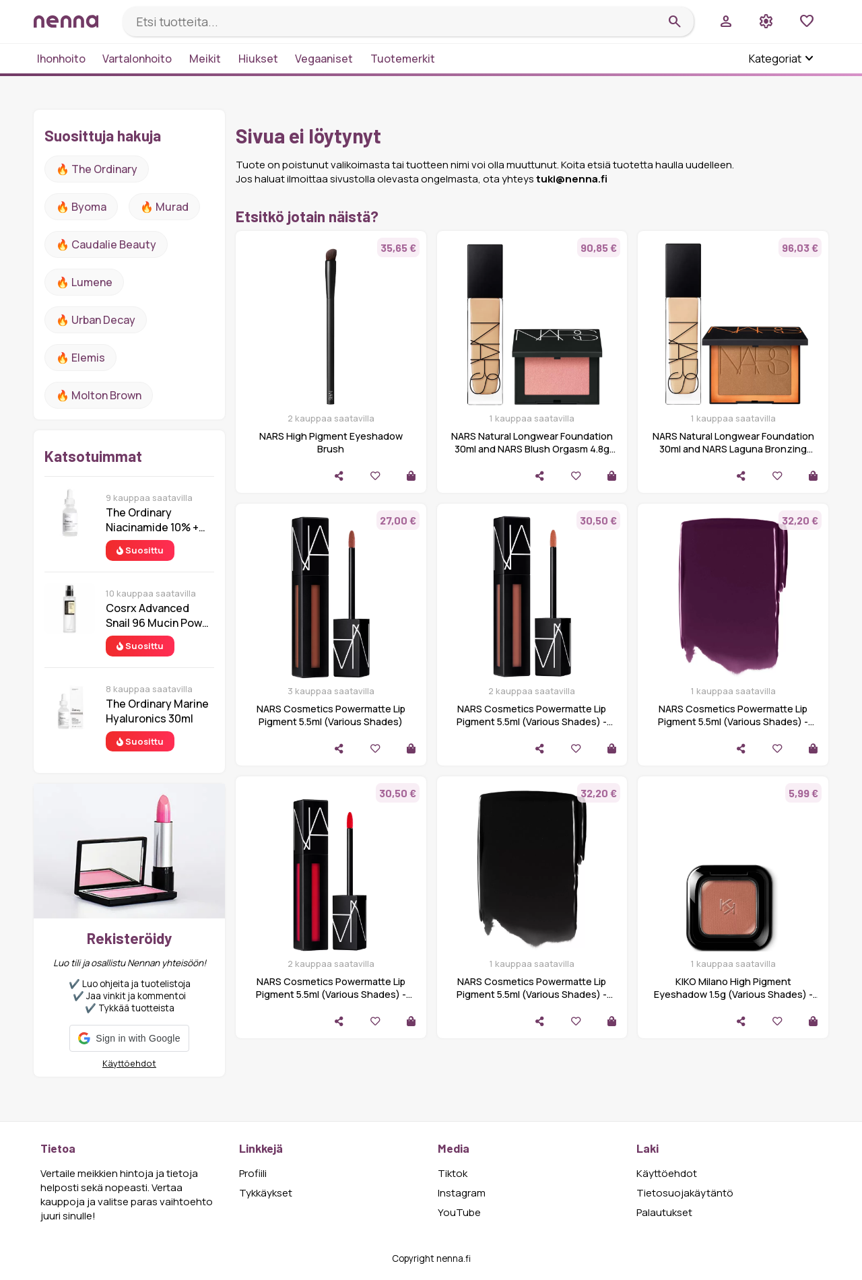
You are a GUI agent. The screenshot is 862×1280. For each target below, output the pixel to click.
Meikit (205, 58)
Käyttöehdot (129, 1063)
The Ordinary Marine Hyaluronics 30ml (157, 711)
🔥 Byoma (81, 206)
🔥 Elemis (80, 357)
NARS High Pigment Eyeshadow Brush (331, 442)
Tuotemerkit (402, 58)
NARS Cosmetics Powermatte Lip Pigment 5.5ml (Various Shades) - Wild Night (733, 721)
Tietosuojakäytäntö (684, 1193)
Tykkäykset (265, 1193)
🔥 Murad (164, 206)
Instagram (462, 1193)
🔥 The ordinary (96, 169)
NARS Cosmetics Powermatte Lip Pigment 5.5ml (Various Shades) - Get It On (532, 721)
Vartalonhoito (137, 58)
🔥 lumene (84, 282)
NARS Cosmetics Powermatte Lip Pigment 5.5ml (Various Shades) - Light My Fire (331, 994)
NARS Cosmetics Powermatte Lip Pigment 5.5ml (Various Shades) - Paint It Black (532, 994)
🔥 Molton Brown (98, 395)
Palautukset (664, 1212)
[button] (129, 1038)
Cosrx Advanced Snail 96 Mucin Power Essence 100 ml (159, 615)
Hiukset (258, 58)
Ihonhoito (61, 58)
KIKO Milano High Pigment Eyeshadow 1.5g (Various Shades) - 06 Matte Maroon (733, 994)
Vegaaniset (324, 58)
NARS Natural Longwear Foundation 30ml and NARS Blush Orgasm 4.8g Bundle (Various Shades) (532, 449)
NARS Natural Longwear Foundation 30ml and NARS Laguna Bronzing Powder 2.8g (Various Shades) (733, 449)
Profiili (253, 1173)
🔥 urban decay (95, 319)
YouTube (459, 1212)
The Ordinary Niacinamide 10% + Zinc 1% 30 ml (152, 520)
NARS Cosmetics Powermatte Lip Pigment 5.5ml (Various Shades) (331, 715)
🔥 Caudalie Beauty (106, 244)
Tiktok (452, 1173)
